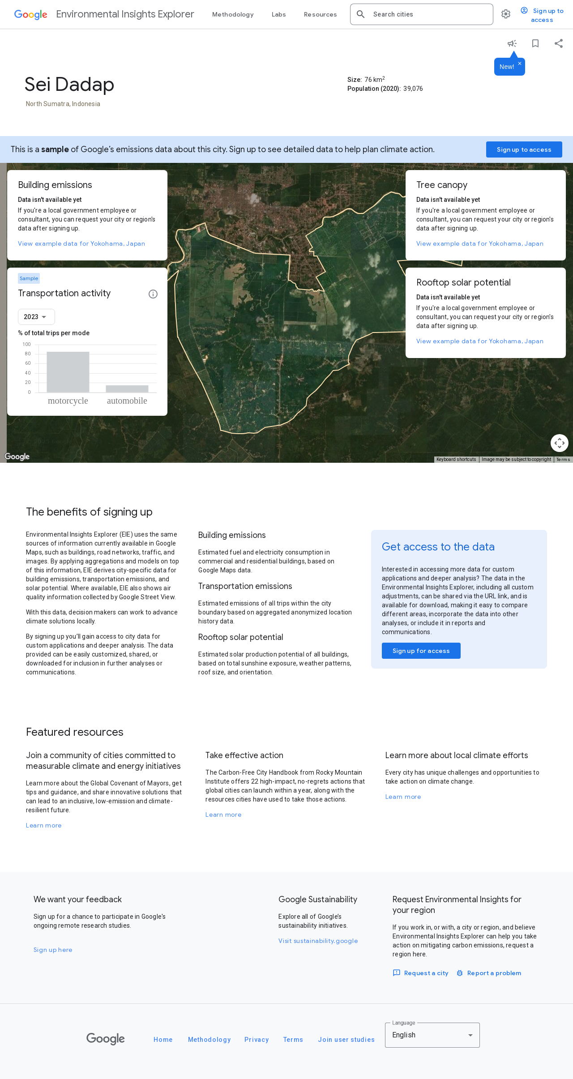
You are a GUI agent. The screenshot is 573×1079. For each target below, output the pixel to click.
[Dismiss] (519, 64)
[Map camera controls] (560, 443)
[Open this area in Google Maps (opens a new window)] (17, 457)
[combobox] (429, 14)
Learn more (44, 825)
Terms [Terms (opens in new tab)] (563, 459)
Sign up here (53, 950)
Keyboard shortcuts (456, 459)
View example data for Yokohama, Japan (81, 243)
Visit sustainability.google (318, 941)
